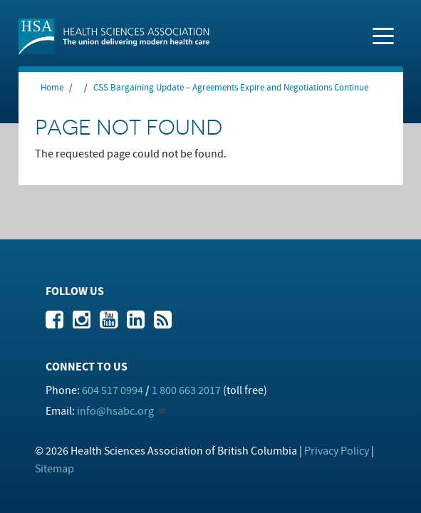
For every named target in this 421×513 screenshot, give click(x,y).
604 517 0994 (112, 390)
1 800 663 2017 (186, 390)
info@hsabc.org (115, 411)
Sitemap (54, 469)
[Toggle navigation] (383, 35)
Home (52, 87)
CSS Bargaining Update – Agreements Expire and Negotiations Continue (230, 87)
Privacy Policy (336, 451)
